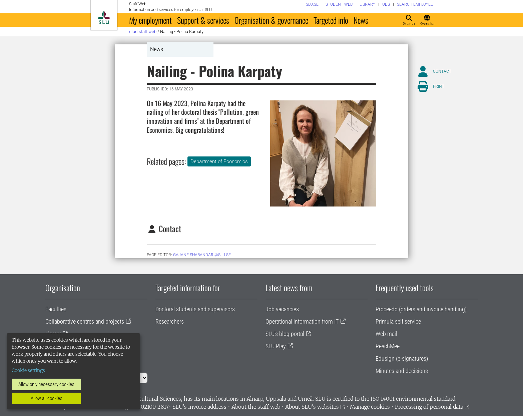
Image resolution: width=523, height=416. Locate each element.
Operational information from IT (302, 321)
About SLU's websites (312, 406)
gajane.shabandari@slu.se (202, 255)
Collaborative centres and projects (84, 321)
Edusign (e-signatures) (402, 358)
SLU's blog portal (285, 333)
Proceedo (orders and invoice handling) (421, 309)
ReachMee (388, 346)
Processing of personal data (429, 406)
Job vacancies (282, 309)
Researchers (169, 321)
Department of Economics (219, 161)
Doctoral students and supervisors (195, 309)
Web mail (386, 333)
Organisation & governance (271, 20)
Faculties (55, 309)
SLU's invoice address (199, 406)
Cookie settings (28, 370)
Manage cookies (370, 406)
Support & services (203, 20)
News (361, 20)
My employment (150, 20)
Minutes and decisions (402, 370)
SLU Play (276, 346)
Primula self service (398, 321)
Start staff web (142, 31)
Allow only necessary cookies (46, 384)
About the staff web (255, 406)
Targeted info (331, 20)
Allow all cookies (46, 398)
